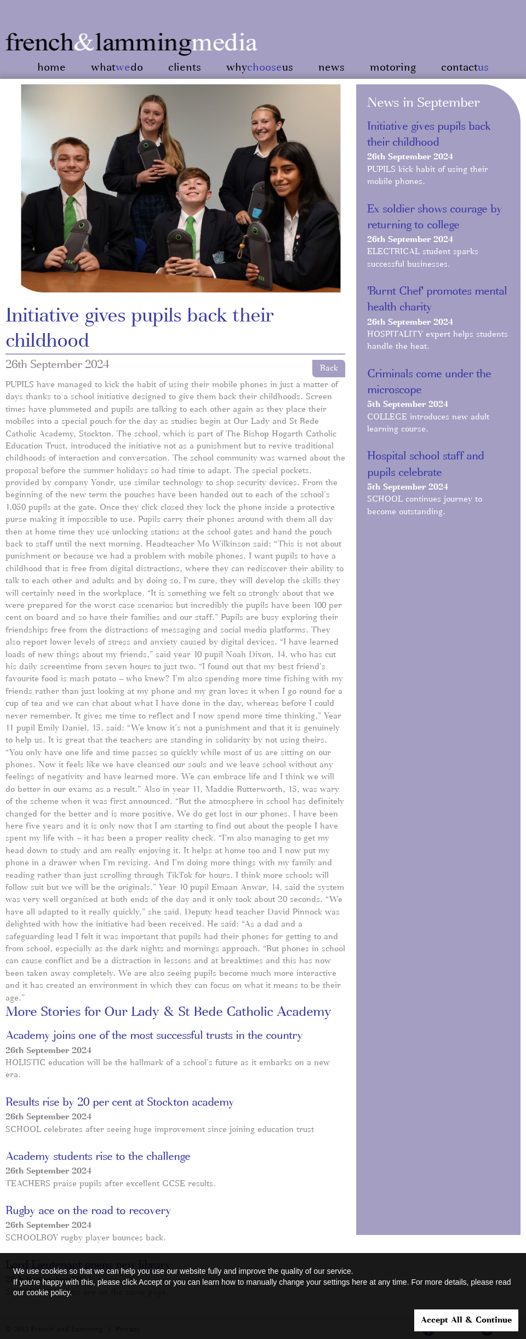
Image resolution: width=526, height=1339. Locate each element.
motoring (393, 67)
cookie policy (48, 1292)
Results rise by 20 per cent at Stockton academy (119, 1102)
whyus (259, 67)
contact (465, 67)
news (331, 67)
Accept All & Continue (466, 1320)
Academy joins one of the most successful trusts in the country (153, 1036)
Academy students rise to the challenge (97, 1157)
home (51, 67)
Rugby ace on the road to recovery (88, 1211)
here (359, 1282)
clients (184, 67)
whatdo (117, 67)
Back (329, 368)
